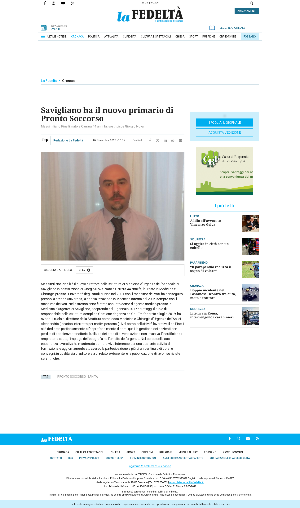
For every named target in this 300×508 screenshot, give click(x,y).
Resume (125, 270)
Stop (146, 270)
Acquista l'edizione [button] (225, 132)
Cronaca (69, 81)
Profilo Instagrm (56, 3)
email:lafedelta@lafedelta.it (186, 482)
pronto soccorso (71, 376)
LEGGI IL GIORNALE (227, 28)
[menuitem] (57, 36)
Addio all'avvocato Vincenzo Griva (205, 222)
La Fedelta (49, 81)
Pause (102, 270)
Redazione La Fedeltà (68, 140)
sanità (92, 376)
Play (82, 270)
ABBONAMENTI (246, 10)
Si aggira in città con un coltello (209, 246)
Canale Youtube (66, 3)
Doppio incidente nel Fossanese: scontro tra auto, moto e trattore (213, 294)
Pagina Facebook (48, 3)
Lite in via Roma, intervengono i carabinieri (212, 315)
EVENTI (55, 29)
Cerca (251, 3)
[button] (43, 36)
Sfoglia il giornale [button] (225, 122)
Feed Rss (75, 3)
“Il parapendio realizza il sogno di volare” (210, 269)
